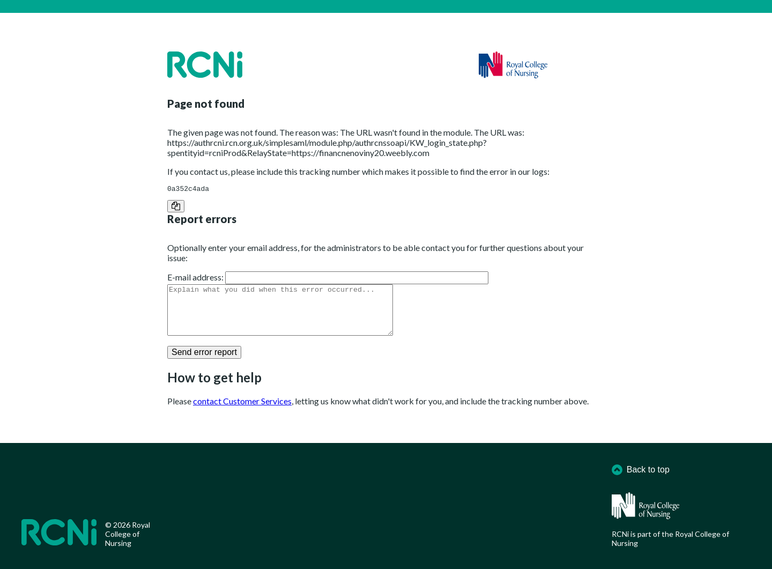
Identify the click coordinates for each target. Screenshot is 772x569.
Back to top (641, 469)
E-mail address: (195, 279)
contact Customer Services (242, 412)
